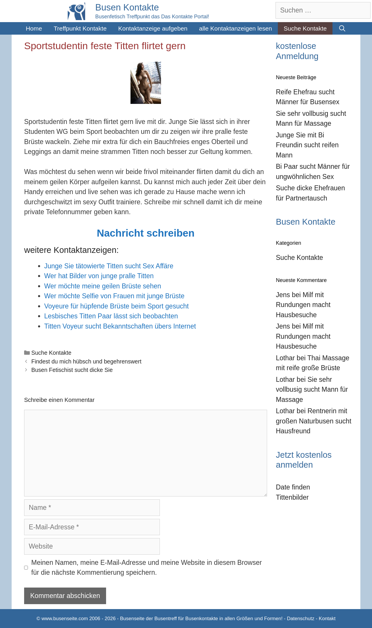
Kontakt (327, 618)
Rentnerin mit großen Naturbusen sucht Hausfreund (313, 421)
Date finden (293, 487)
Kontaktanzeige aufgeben (152, 28)
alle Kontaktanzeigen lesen (235, 28)
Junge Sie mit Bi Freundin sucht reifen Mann (307, 145)
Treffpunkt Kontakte (80, 28)
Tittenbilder (292, 497)
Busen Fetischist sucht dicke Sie (72, 370)
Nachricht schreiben (146, 233)
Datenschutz (300, 618)
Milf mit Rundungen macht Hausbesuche (303, 305)
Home (34, 28)
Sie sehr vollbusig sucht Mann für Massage (312, 389)
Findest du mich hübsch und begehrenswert (86, 361)
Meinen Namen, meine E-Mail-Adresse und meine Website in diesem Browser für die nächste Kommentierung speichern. (146, 567)
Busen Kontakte (127, 7)
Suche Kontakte (305, 28)
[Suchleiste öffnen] (342, 28)
